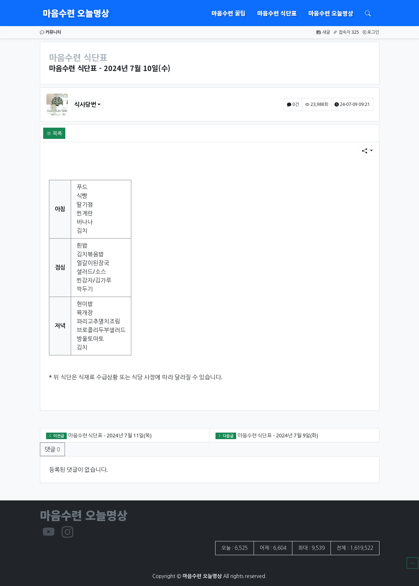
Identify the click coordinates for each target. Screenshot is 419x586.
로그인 (370, 32)
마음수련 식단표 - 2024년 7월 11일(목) (110, 435)
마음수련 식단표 (277, 13)
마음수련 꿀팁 (228, 13)
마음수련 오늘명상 (76, 13)
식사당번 (85, 104)
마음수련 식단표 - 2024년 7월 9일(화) (278, 435)
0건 (293, 104)
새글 (323, 32)
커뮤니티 (50, 32)
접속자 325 (346, 32)
